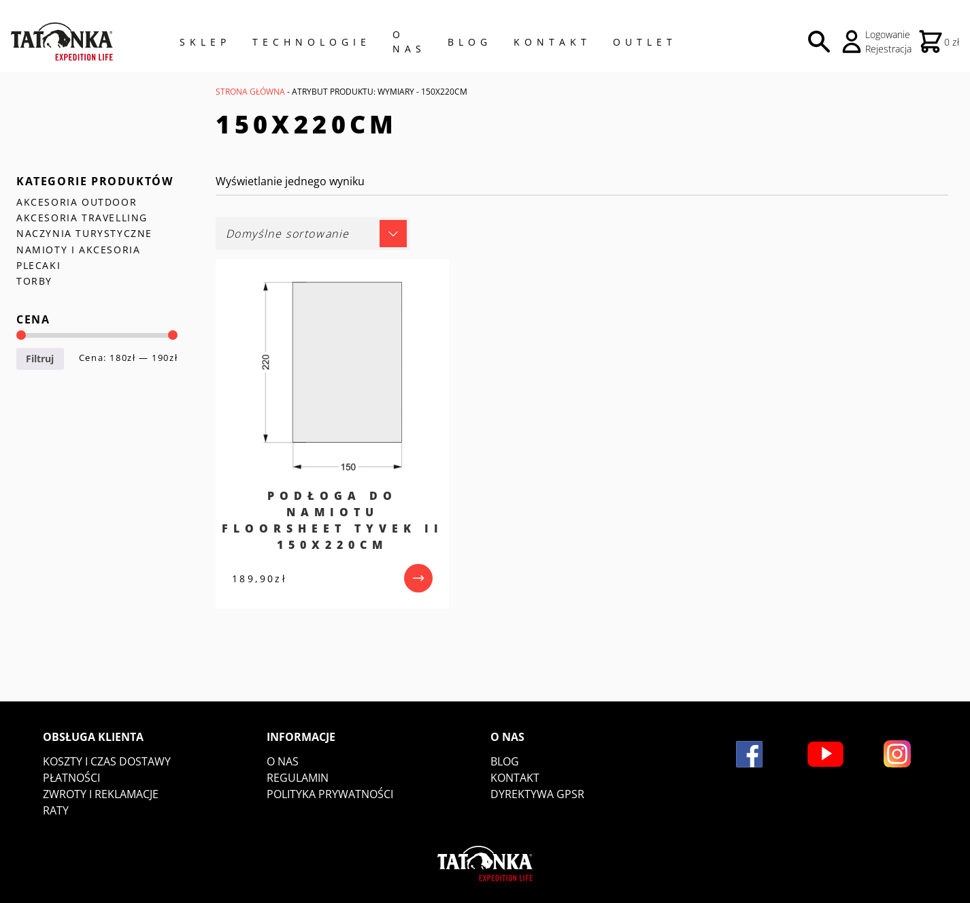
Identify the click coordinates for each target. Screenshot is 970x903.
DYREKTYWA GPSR (537, 794)
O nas (283, 761)
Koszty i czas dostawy (107, 761)
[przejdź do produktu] (418, 578)
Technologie (311, 41)
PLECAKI (38, 265)
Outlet (645, 41)
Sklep (205, 41)
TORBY (34, 280)
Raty (56, 810)
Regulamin (298, 777)
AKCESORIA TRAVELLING (82, 217)
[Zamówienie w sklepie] (312, 233)
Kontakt (552, 41)
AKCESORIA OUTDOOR (76, 201)
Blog (470, 41)
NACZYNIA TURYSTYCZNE (84, 233)
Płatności (71, 777)
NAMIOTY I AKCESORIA (78, 249)
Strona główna (250, 91)
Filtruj (40, 358)
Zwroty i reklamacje (100, 794)
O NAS (409, 41)
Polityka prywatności (330, 794)
